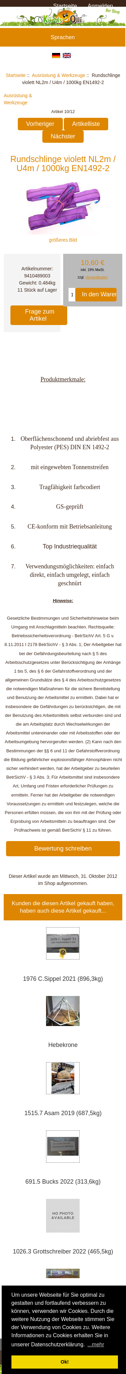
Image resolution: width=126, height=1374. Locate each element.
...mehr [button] (95, 1344)
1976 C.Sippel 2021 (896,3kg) (63, 978)
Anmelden (100, 6)
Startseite (65, 6)
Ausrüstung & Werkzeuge (58, 75)
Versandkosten (96, 277)
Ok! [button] (65, 1362)
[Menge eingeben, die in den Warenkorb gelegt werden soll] (72, 294)
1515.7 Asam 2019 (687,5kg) (63, 1113)
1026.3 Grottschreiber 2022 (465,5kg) (63, 1251)
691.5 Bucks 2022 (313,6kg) (63, 1181)
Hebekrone (63, 1045)
